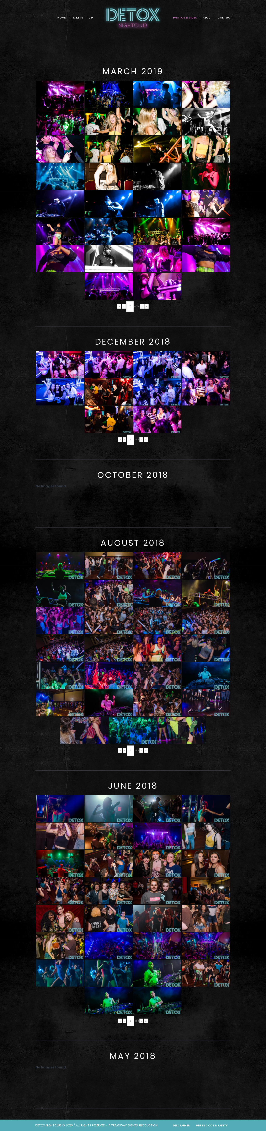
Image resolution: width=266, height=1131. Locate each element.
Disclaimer (181, 1125)
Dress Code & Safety (212, 1125)
